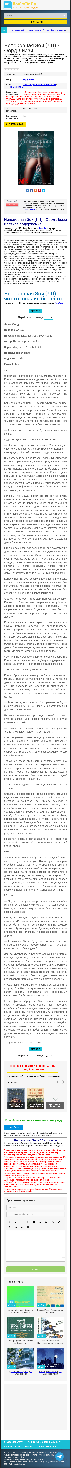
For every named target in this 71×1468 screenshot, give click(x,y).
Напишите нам (29, 210)
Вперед (35, 311)
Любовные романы (15, 87)
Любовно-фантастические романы (39, 84)
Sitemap (28, 1446)
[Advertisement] (35, 1407)
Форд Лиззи (28, 79)
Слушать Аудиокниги (47, 1446)
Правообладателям (14, 1442)
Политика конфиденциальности (44, 1442)
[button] (9, 1222)
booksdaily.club (22, 5)
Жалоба (12, 205)
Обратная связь (12, 1446)
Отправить (35, 1269)
